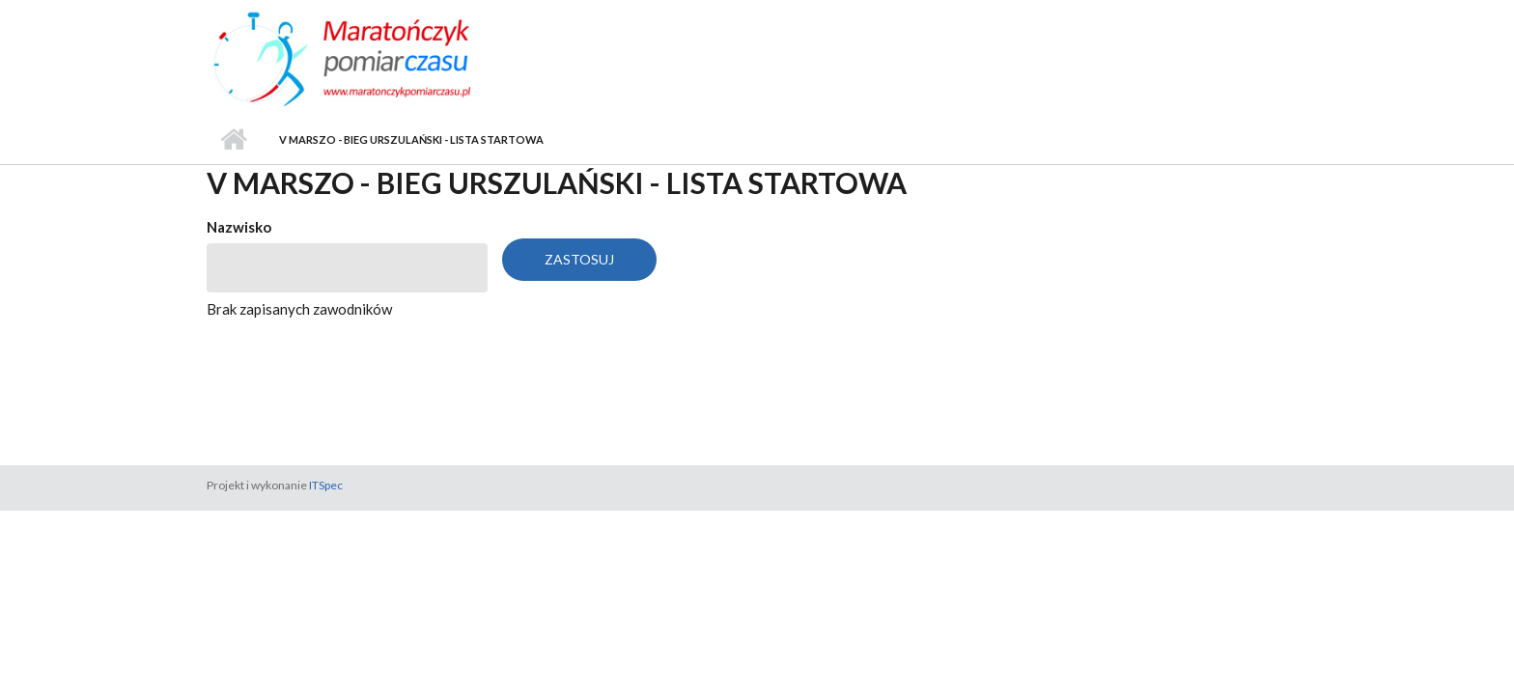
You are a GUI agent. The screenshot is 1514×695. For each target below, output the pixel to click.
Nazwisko (239, 227)
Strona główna (233, 140)
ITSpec (326, 485)
